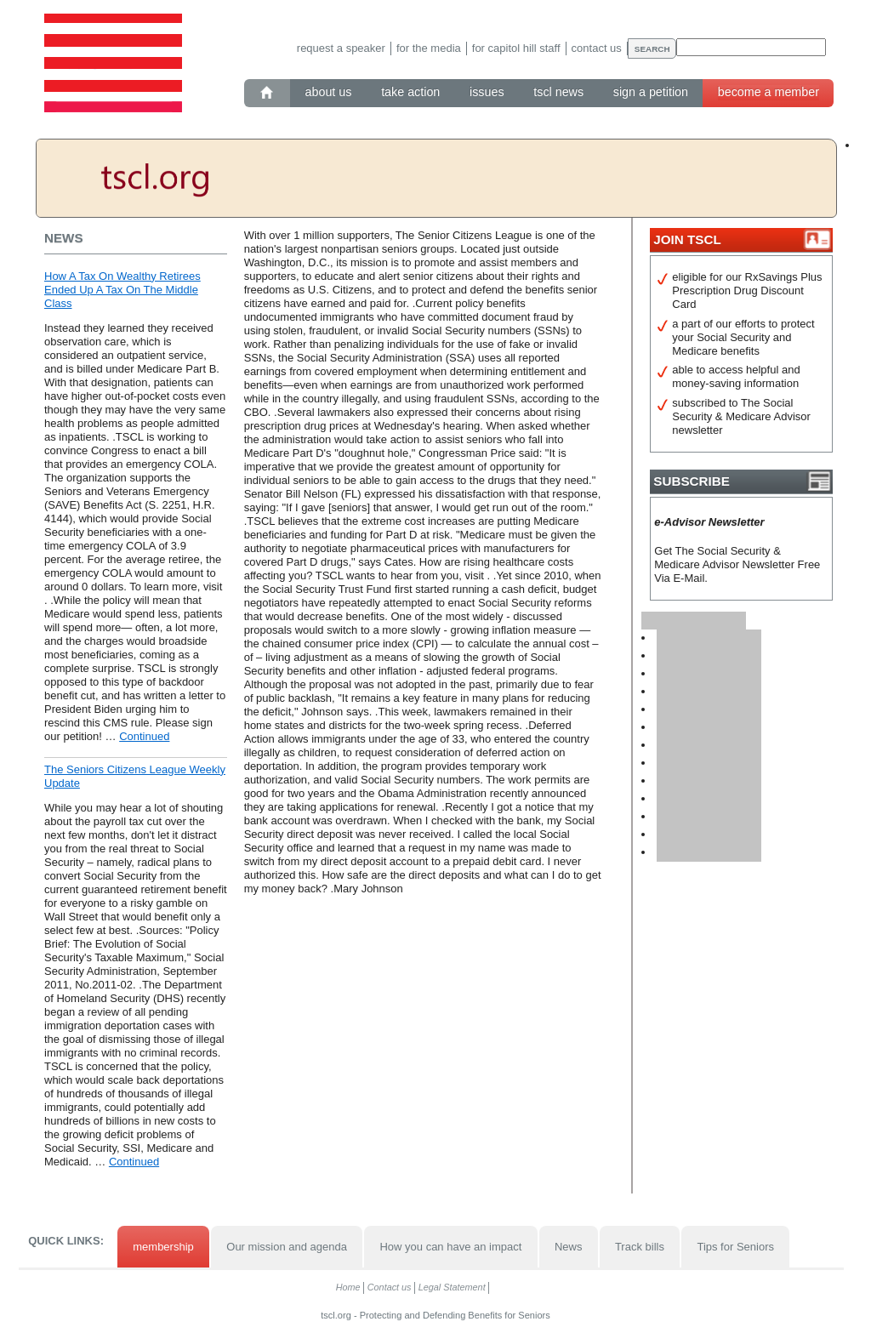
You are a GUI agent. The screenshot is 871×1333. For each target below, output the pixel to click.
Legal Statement (452, 1287)
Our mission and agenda (286, 1246)
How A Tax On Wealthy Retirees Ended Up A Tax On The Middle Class (122, 290)
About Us (328, 92)
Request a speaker (341, 48)
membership (163, 1246)
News (569, 1246)
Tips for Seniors (735, 1246)
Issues (487, 92)
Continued (144, 736)
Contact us (597, 48)
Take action (410, 92)
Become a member (768, 92)
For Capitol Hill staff (516, 48)
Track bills (639, 1246)
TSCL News (558, 92)
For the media (428, 48)
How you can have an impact (450, 1246)
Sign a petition (650, 92)
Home (348, 1287)
